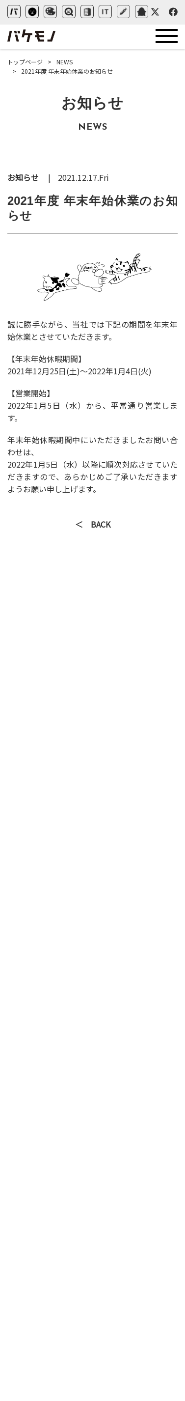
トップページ (25, 61)
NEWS (64, 61)
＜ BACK (92, 525)
